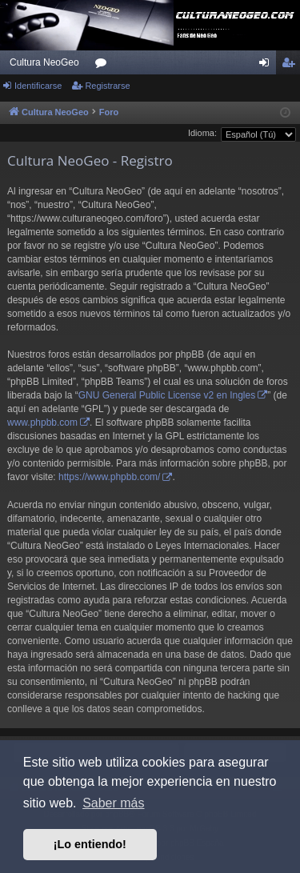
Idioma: (202, 133)
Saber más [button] (113, 803)
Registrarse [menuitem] (291, 65)
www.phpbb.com (42, 422)
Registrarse (107, 85)
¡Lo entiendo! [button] (90, 844)
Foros (104, 65)
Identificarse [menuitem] (267, 65)
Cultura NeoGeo (44, 62)
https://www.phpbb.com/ (109, 477)
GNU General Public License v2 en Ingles (166, 395)
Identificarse (38, 85)
